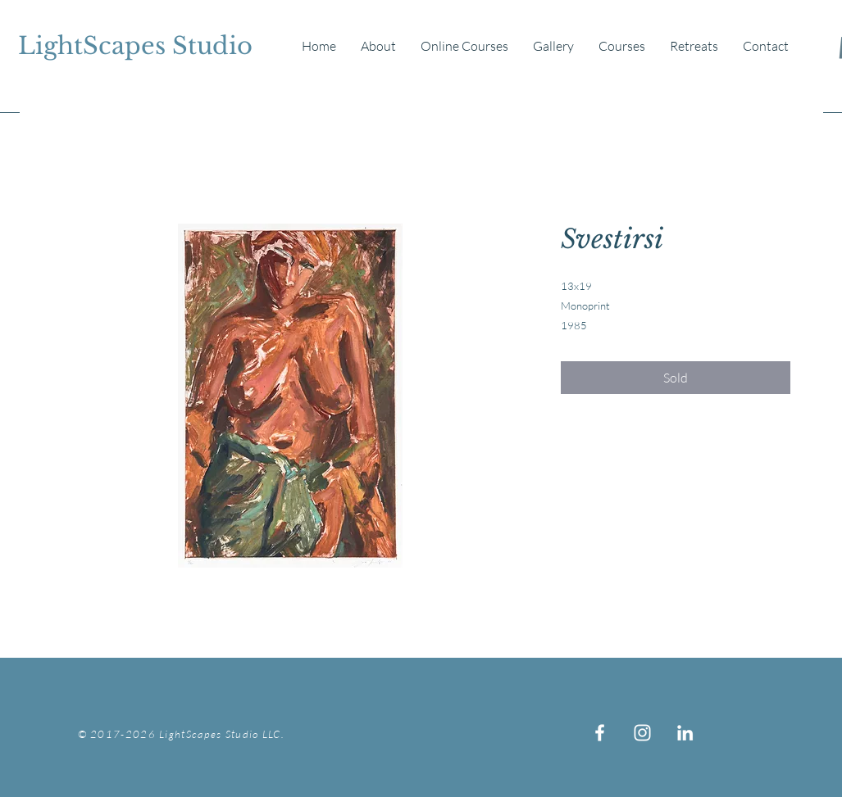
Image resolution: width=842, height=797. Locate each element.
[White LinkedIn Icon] (685, 733)
